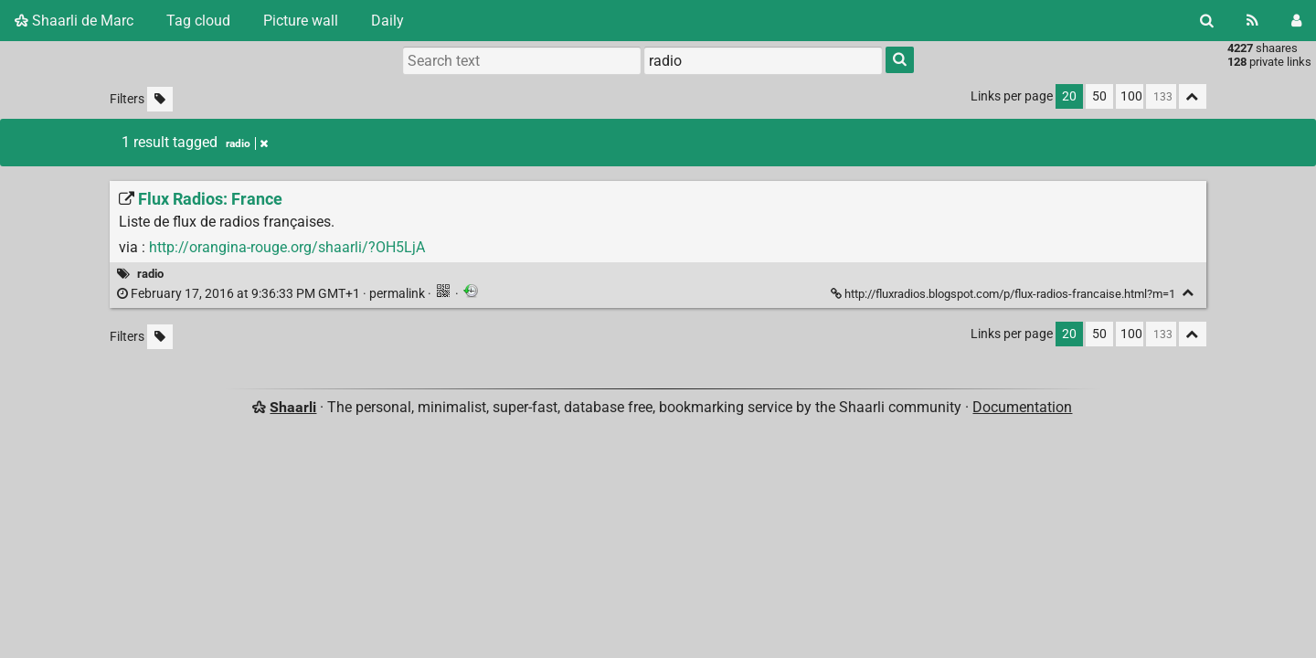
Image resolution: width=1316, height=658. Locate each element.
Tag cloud (198, 20)
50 (1099, 96)
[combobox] (763, 60)
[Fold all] (1192, 96)
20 (1069, 96)
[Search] (1206, 20)
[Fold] (1188, 293)
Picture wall (300, 20)
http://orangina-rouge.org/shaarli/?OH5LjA (287, 247)
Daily (387, 20)
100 (1131, 96)
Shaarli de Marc (74, 20)
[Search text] (522, 60)
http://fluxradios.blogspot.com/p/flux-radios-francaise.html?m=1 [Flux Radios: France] (1004, 294)
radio (150, 274)
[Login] (1296, 20)
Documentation (1022, 407)
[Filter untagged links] (160, 99)
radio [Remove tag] (247, 143)
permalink (272, 294)
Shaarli (293, 407)
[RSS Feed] (1252, 20)
